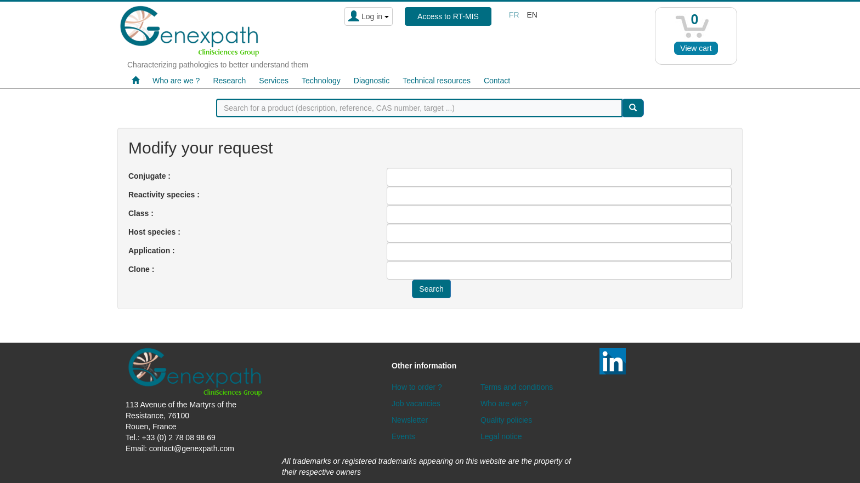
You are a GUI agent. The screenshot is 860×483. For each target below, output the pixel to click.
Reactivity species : (164, 194)
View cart (695, 48)
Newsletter (410, 420)
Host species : (154, 232)
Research (229, 80)
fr (514, 14)
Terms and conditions (516, 387)
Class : (141, 213)
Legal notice (501, 436)
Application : (151, 250)
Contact (497, 80)
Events (403, 436)
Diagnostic (371, 80)
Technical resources (437, 80)
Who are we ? (176, 80)
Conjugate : (149, 176)
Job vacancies (416, 403)
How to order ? (417, 387)
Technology (321, 80)
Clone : (141, 269)
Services (273, 80)
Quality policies (506, 420)
